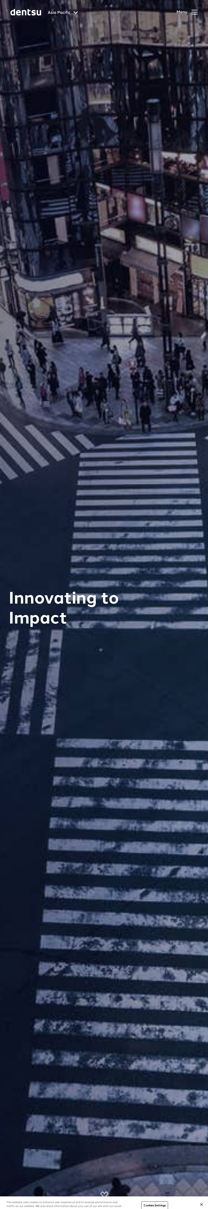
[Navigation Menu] (187, 12)
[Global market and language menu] (63, 13)
